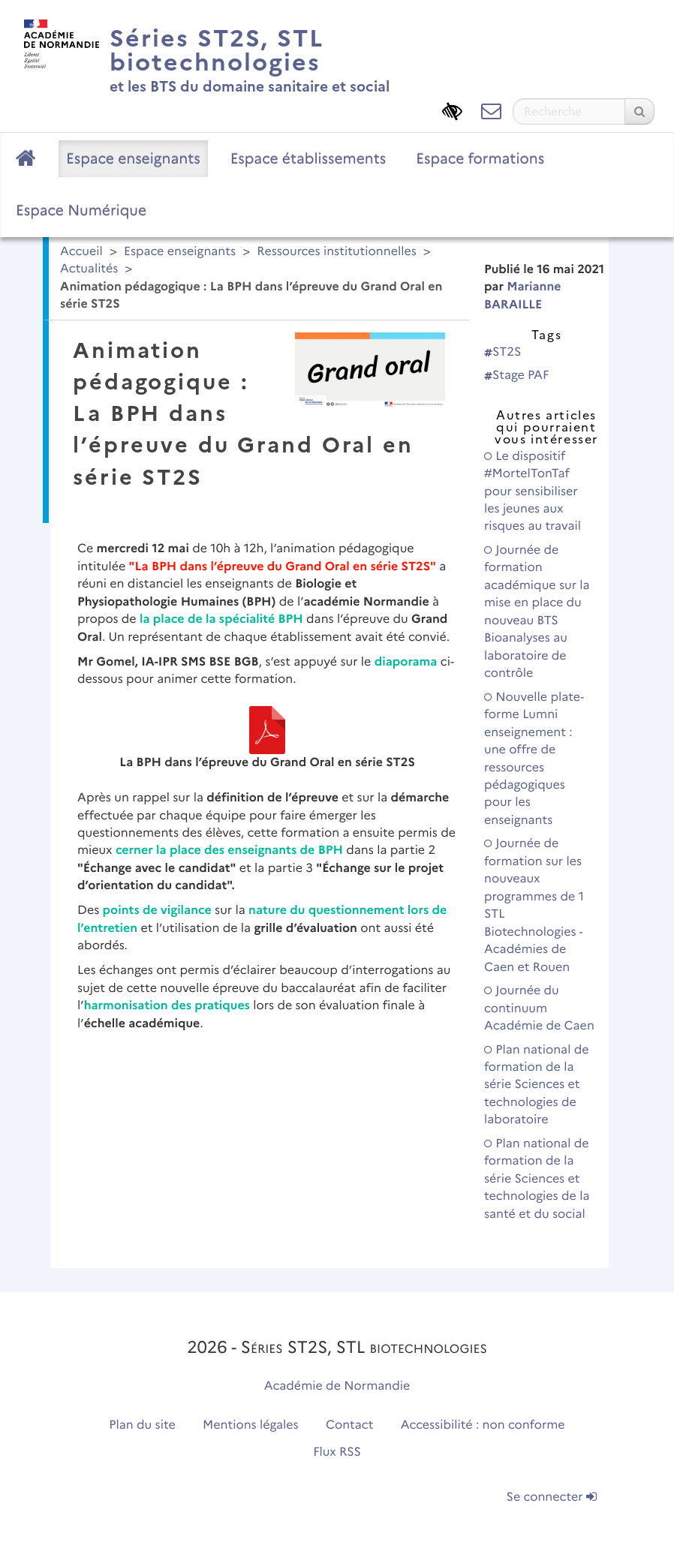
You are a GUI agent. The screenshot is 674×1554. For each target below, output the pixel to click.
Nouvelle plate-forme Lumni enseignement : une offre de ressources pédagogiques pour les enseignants (534, 759)
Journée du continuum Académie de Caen (539, 1008)
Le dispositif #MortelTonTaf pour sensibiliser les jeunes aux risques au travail (532, 491)
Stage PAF (516, 375)
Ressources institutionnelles (336, 252)
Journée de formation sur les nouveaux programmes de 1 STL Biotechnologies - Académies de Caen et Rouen (534, 905)
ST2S (502, 352)
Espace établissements (308, 158)
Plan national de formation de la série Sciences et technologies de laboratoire (536, 1085)
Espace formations (480, 158)
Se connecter (552, 1497)
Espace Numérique (81, 210)
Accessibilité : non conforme (483, 1425)
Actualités (89, 269)
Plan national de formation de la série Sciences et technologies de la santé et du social (536, 1179)
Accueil (81, 252)
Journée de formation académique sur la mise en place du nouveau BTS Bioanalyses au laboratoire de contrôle (537, 612)
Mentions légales (251, 1425)
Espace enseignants (133, 158)
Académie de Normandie (337, 1386)
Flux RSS (337, 1452)
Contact (350, 1425)
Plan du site (142, 1425)
